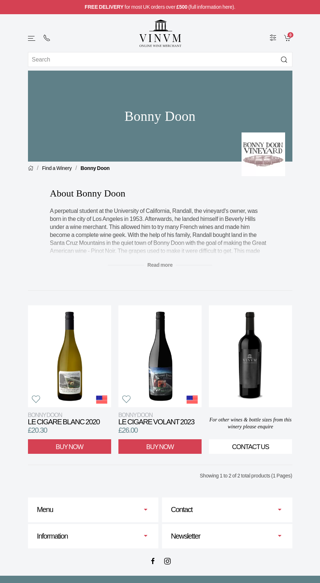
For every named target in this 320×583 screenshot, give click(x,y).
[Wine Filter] (273, 37)
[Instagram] (167, 561)
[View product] (69, 356)
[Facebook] (153, 561)
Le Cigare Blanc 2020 (64, 418)
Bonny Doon (95, 168)
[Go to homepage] (160, 33)
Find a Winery (57, 168)
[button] (32, 38)
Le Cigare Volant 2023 (156, 418)
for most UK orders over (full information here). (160, 7)
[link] (288, 37)
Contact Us (250, 447)
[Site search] (160, 59)
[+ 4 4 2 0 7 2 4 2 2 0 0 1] (46, 37)
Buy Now (69, 447)
